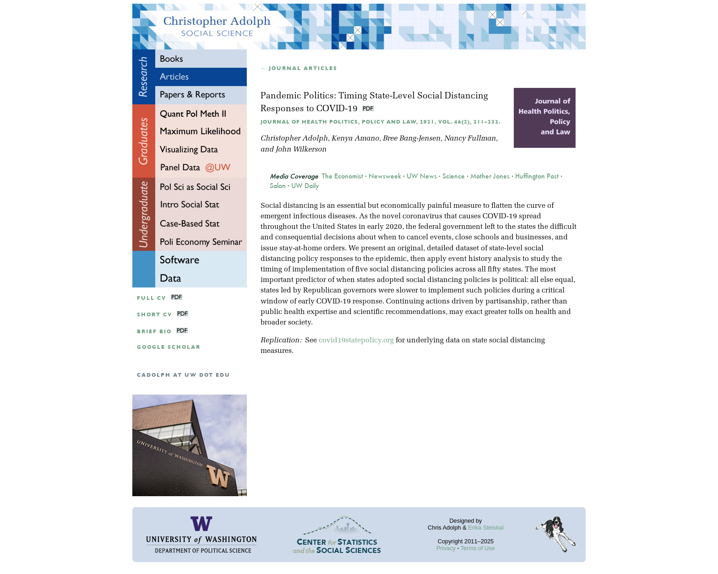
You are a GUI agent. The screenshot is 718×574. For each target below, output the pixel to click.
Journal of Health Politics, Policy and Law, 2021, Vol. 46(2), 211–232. (380, 122)
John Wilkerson (301, 149)
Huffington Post (537, 176)
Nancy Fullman (470, 138)
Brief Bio (154, 332)
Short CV (154, 315)
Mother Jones (490, 176)
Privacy (446, 548)
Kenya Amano (355, 138)
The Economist (342, 176)
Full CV (151, 298)
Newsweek (385, 176)
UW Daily (305, 186)
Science (453, 176)
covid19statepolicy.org (356, 340)
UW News (422, 176)
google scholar (169, 347)
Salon (278, 186)
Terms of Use (477, 548)
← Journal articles (299, 68)
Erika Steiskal (486, 527)
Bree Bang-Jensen (412, 138)
